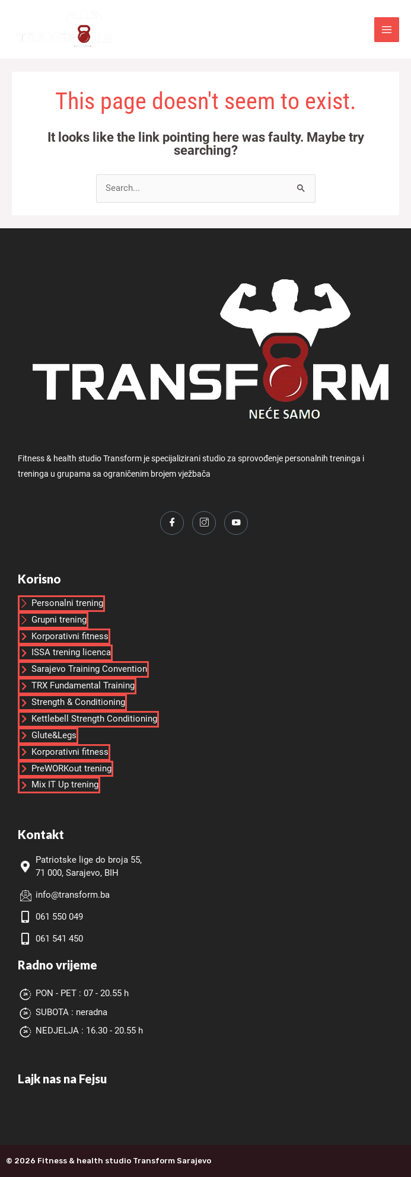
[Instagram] (204, 523)
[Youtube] (236, 523)
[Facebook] (172, 523)
